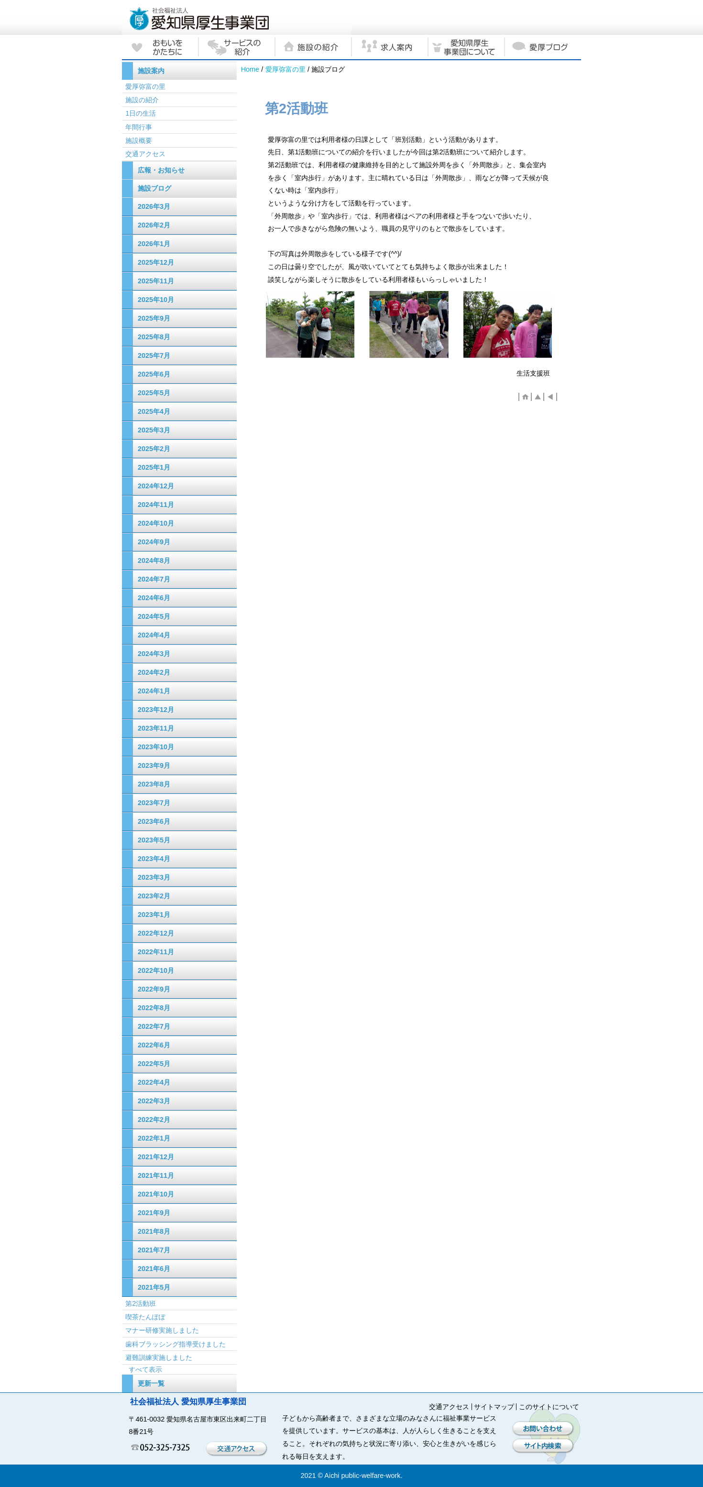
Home (250, 69)
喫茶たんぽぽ (145, 1317)
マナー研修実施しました (162, 1330)
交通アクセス (145, 154)
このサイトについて (549, 1406)
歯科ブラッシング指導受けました (175, 1344)
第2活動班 (140, 1303)
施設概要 (138, 140)
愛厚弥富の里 (285, 69)
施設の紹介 (142, 100)
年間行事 (138, 127)
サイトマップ (494, 1406)
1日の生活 (140, 113)
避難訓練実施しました (158, 1357)
